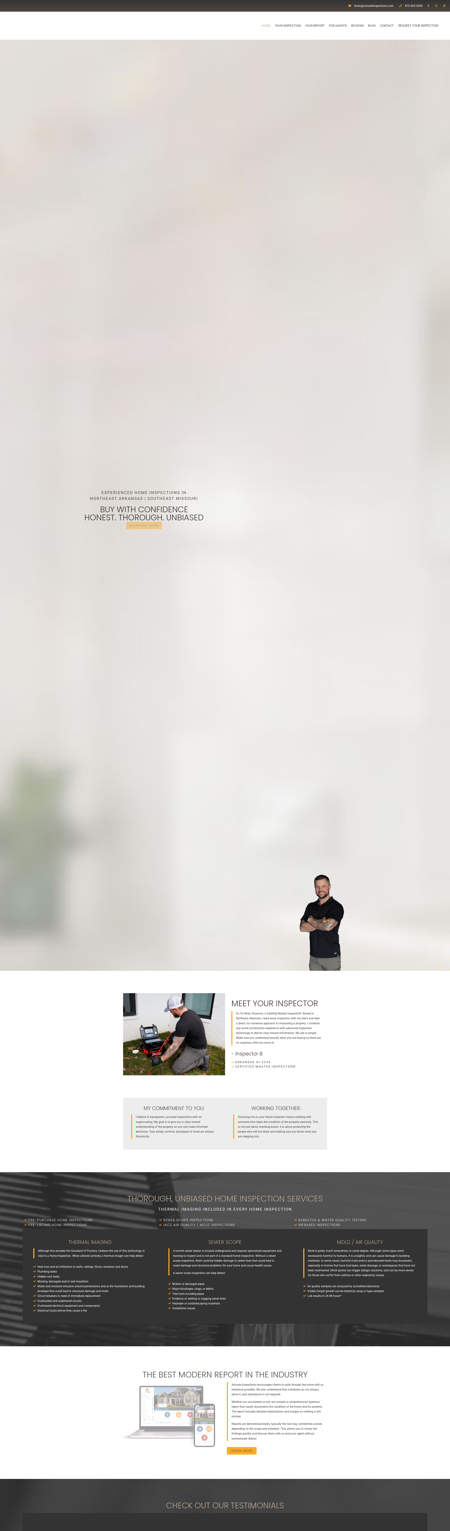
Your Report (305, 25)
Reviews (347, 25)
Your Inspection (278, 25)
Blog (362, 25)
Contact (377, 25)
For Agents (328, 25)
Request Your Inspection (413, 25)
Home (256, 25)
